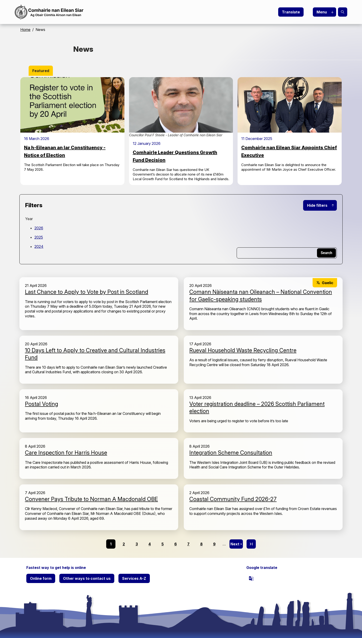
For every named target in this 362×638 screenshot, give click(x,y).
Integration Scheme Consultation (230, 452)
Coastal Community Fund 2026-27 (233, 499)
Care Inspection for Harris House (66, 452)
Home (25, 29)
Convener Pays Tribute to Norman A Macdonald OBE (91, 499)
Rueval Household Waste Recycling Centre (242, 350)
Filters (33, 205)
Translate (291, 12)
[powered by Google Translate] (251, 578)
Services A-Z (134, 578)
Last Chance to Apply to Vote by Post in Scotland (86, 292)
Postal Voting (41, 404)
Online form (40, 578)
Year (29, 218)
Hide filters (317, 205)
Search (342, 12)
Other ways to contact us (87, 578)
